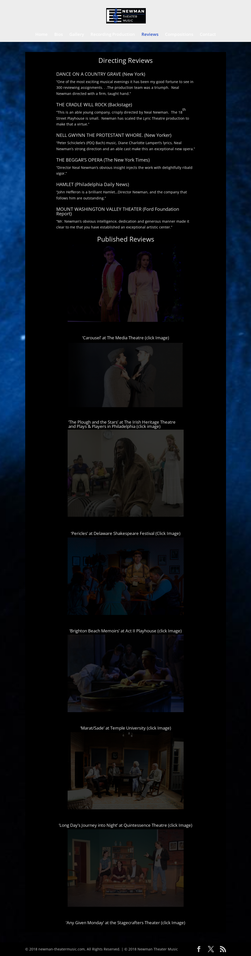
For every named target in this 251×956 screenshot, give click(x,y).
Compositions (179, 35)
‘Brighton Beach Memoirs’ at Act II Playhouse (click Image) (125, 631)
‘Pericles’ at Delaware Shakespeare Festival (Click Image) (125, 533)
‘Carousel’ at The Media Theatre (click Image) (125, 338)
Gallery (76, 35)
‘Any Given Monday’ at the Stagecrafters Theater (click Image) (125, 922)
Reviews (150, 35)
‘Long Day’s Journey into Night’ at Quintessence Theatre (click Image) (125, 825)
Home (41, 35)
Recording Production (113, 35)
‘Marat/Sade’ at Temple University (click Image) (125, 728)
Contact (208, 35)
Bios (58, 35)
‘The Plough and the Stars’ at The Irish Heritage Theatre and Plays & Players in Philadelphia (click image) (122, 424)
